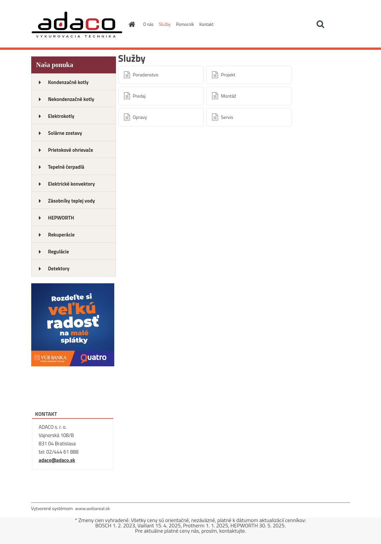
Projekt (228, 74)
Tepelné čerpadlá (66, 167)
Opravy (140, 117)
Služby (165, 24)
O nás (148, 24)
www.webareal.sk (92, 508)
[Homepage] (131, 24)
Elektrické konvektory (71, 184)
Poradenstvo (145, 74)
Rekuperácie (61, 234)
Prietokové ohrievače (70, 150)
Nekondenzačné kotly (71, 99)
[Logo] (77, 24)
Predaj (139, 96)
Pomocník (185, 24)
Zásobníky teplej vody (71, 201)
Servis (227, 117)
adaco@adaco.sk (57, 460)
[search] (320, 24)
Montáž (228, 96)
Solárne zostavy (65, 133)
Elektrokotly (61, 116)
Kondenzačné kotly (68, 82)
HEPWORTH (61, 218)
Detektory (59, 268)
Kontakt (206, 24)
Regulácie (58, 251)
